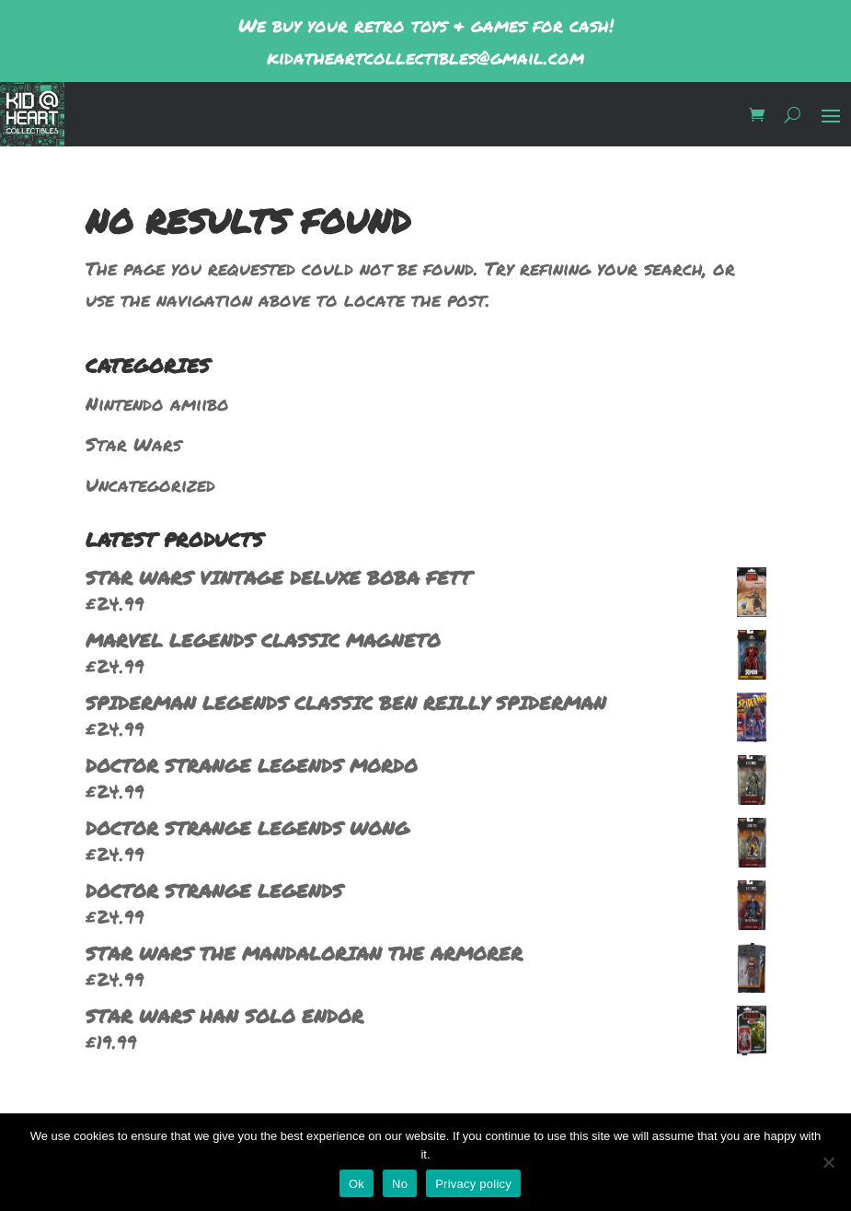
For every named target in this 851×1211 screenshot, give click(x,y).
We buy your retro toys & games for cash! (426, 25)
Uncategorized (150, 484)
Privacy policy (473, 1184)
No (400, 1184)
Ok (356, 1184)
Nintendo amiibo (157, 403)
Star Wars (133, 444)
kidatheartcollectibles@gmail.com (425, 57)
